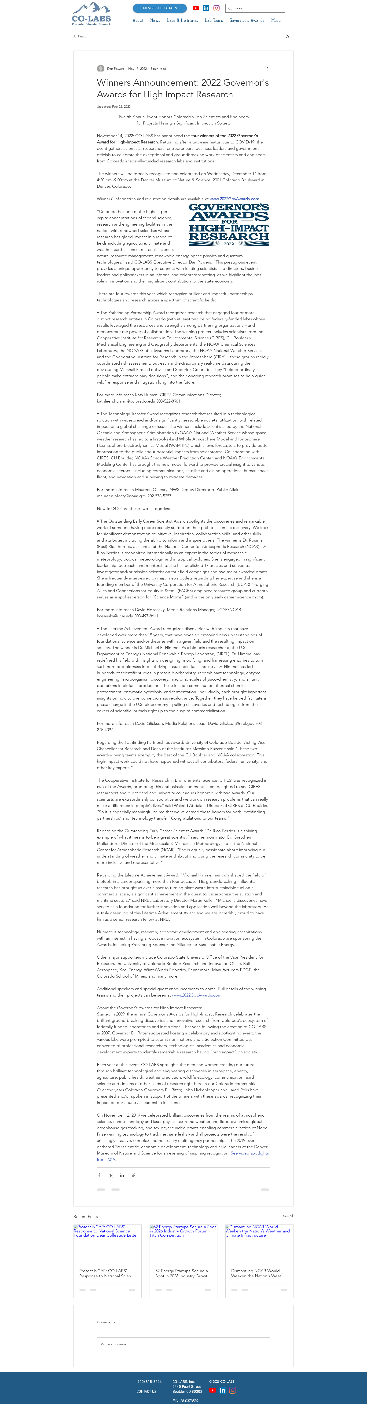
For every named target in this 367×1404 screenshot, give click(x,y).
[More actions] (267, 68)
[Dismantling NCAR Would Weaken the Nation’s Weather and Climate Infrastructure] (259, 1244)
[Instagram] (216, 8)
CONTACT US (146, 1391)
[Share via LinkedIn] (122, 1175)
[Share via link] (133, 1175)
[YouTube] (196, 8)
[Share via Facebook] (99, 1175)
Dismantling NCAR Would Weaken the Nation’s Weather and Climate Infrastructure (259, 1273)
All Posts (79, 36)
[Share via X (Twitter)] (110, 1175)
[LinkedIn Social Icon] (206, 8)
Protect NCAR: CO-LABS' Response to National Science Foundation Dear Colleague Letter (107, 1273)
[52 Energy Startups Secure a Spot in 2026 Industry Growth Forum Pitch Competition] (183, 1244)
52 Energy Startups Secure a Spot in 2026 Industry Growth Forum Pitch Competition (182, 1273)
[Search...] (255, 8)
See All (288, 1216)
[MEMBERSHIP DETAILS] (160, 8)
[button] (138, 20)
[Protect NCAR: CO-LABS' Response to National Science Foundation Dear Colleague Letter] (107, 1244)
